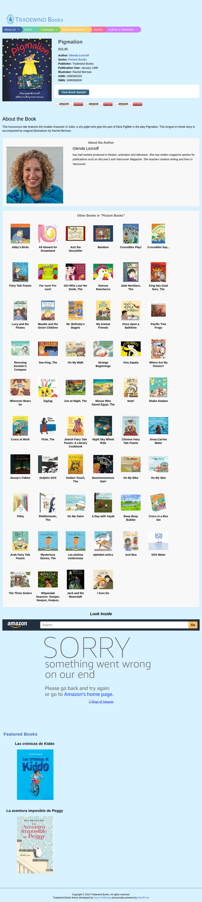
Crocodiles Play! (131, 247)
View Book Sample (74, 92)
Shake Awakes (158, 401)
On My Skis (158, 477)
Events (98, 29)
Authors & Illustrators (121, 29)
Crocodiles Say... (158, 247)
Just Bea (131, 554)
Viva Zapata (130, 362)
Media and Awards (74, 29)
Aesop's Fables (20, 477)
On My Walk (75, 362)
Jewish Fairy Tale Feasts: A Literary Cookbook (75, 443)
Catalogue (47, 29)
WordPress (143, 897)
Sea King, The (48, 362)
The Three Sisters (20, 593)
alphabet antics (103, 554)
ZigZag (47, 401)
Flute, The (47, 439)
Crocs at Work (20, 439)
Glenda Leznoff (79, 55)
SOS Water (158, 554)
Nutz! (130, 401)
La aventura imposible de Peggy (35, 811)
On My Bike (130, 477)
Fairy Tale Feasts (20, 285)
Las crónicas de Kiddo (34, 744)
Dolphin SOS (47, 477)
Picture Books (77, 59)
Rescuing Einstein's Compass (20, 366)
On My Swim (75, 516)
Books (28, 29)
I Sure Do (103, 593)
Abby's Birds (20, 247)
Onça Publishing (102, 897)
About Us (10, 29)
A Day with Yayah (103, 516)
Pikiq (20, 516)
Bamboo (103, 247)
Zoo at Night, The (75, 401)
